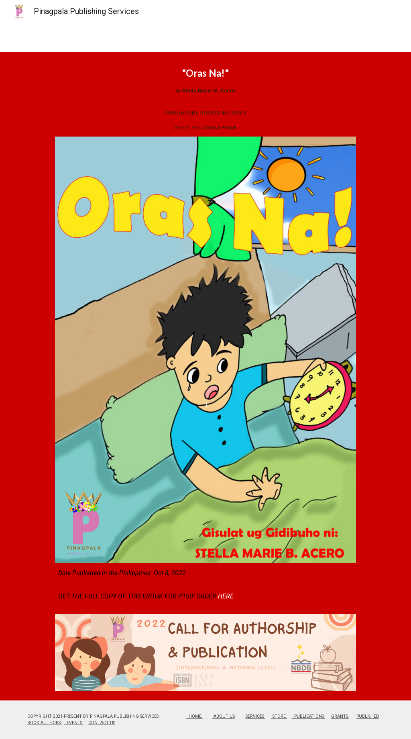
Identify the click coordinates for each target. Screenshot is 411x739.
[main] (205, 99)
